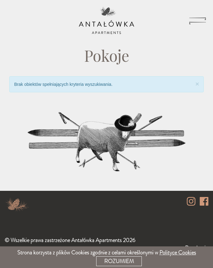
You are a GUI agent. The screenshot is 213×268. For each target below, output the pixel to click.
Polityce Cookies (177, 252)
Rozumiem (119, 261)
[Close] (197, 84)
